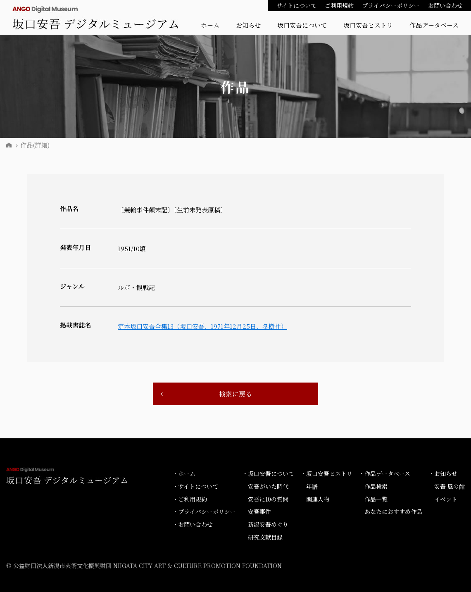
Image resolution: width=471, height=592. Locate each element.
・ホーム (183, 473)
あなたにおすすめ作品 (393, 511)
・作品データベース (384, 473)
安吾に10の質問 (268, 499)
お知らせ (248, 25)
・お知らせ (442, 473)
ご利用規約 (339, 5)
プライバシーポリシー (391, 5)
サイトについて (296, 5)
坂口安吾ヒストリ (368, 25)
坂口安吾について (302, 25)
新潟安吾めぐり (268, 524)
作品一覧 (376, 499)
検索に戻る (235, 394)
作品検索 (376, 486)
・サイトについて (195, 486)
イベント (445, 499)
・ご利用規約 (189, 499)
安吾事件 (259, 511)
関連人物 (317, 499)
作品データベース (434, 25)
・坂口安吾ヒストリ (326, 473)
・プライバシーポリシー (204, 511)
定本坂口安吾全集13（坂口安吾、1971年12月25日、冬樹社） (202, 326)
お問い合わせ (445, 5)
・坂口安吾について (268, 473)
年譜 (312, 486)
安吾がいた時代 (268, 486)
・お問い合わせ (192, 524)
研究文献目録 (265, 537)
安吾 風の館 (449, 486)
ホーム (210, 25)
